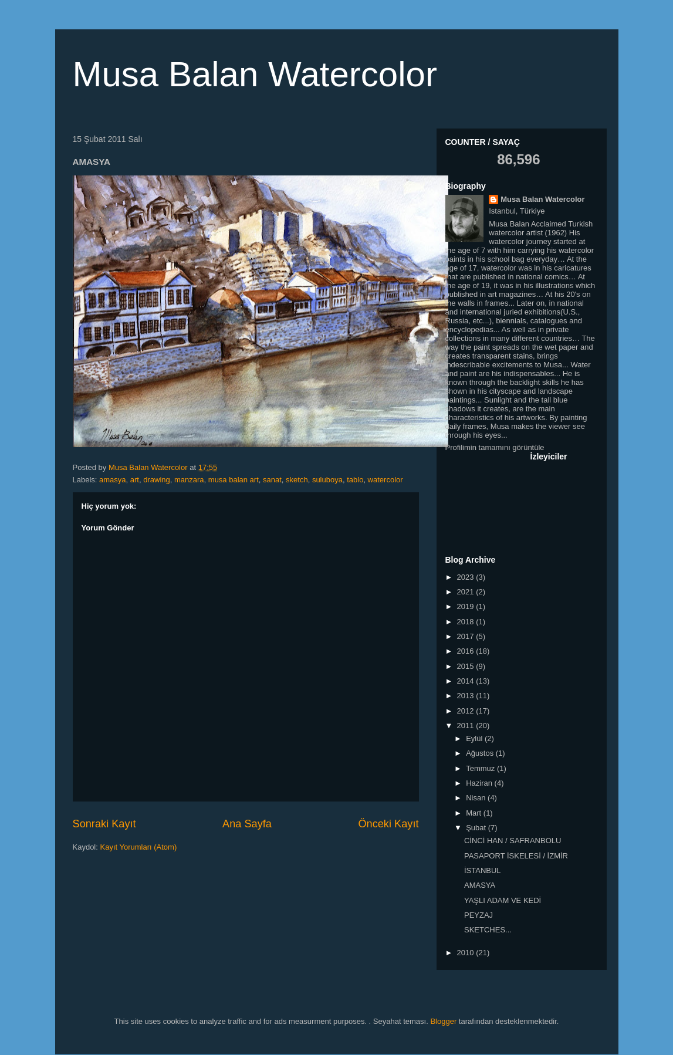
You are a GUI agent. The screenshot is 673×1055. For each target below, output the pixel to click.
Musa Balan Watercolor (255, 74)
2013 (466, 695)
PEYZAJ (478, 915)
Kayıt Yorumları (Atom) (138, 847)
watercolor (385, 479)
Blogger (443, 1021)
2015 (466, 666)
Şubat (477, 827)
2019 (466, 606)
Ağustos (481, 753)
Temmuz (481, 768)
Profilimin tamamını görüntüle (495, 447)
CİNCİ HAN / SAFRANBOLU (512, 840)
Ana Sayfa (247, 824)
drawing (156, 479)
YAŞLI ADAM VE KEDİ (502, 900)
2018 (466, 621)
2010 (466, 952)
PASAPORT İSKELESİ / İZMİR (516, 855)
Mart (474, 813)
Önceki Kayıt (388, 824)
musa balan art (233, 479)
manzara (189, 479)
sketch (297, 479)
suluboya (327, 479)
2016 (466, 651)
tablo (355, 479)
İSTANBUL (482, 870)
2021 (466, 591)
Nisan (477, 797)
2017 (466, 636)
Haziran (480, 783)
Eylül (475, 738)
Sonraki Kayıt (104, 824)
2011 (466, 725)
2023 (466, 577)
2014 (466, 681)
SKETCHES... (488, 929)
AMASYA (479, 885)
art (134, 479)
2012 (466, 710)
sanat (272, 479)
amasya (112, 479)
